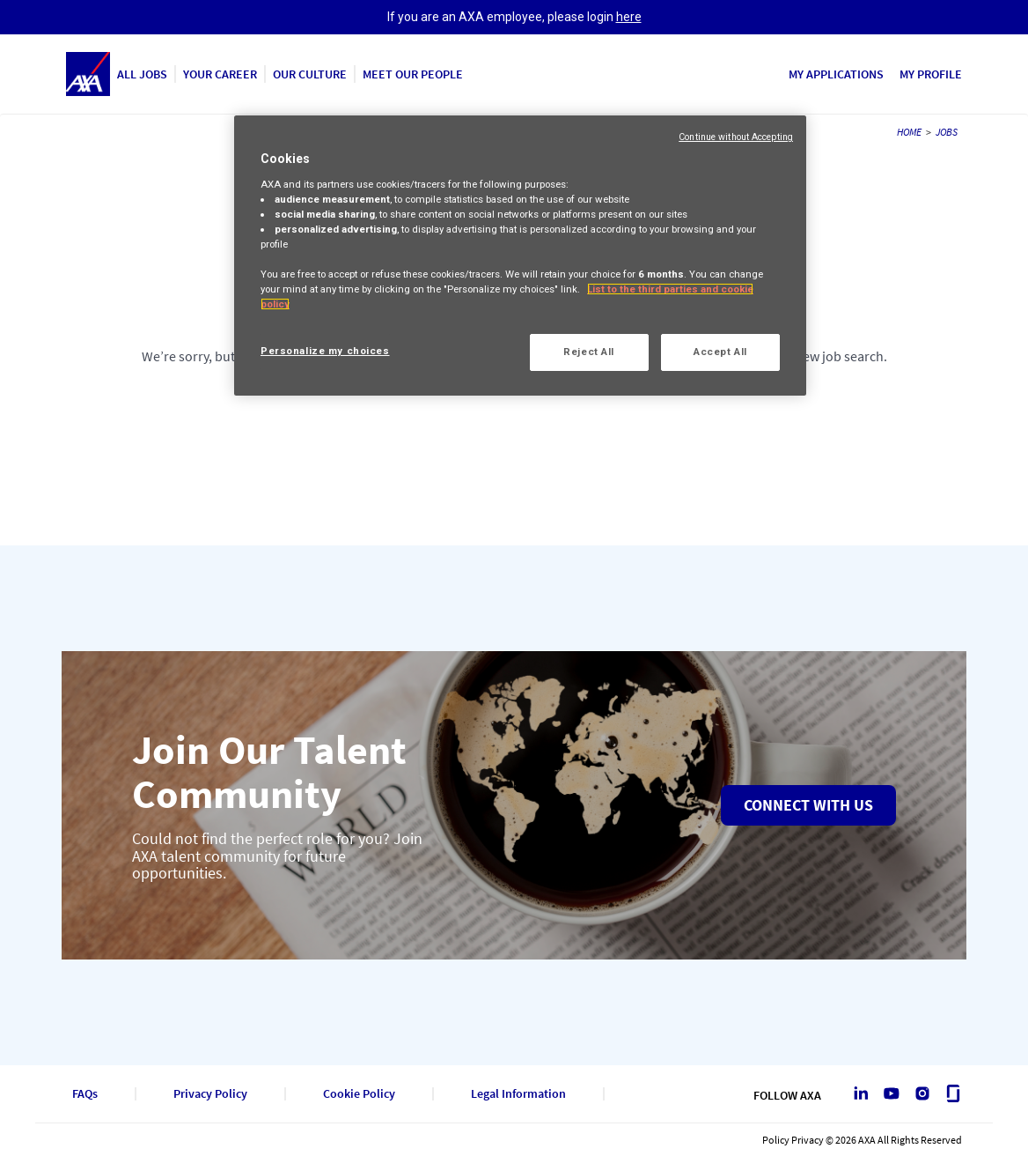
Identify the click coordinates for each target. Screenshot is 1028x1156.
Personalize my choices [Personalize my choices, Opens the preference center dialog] (325, 351)
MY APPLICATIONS (836, 74)
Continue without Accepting (736, 137)
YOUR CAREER (220, 74)
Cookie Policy (359, 1093)
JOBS (947, 131)
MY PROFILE (931, 74)
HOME (909, 131)
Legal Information (518, 1093)
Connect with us (808, 805)
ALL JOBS (142, 74)
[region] (520, 255)
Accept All (720, 351)
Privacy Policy (210, 1093)
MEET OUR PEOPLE (413, 74)
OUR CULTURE (310, 74)
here (629, 17)
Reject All (588, 351)
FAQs (85, 1093)
